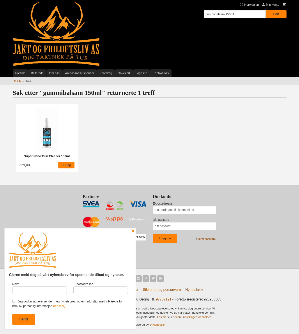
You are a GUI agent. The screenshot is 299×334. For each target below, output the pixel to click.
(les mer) (59, 306)
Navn (39, 287)
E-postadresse (163, 203)
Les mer (162, 317)
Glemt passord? (206, 238)
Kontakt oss (161, 73)
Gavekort (124, 73)
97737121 (163, 300)
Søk (276, 14)
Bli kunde (37, 73)
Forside (20, 73)
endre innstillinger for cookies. (193, 317)
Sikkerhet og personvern (162, 290)
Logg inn (141, 73)
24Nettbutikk (157, 325)
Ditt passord (161, 219)
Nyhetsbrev (194, 290)
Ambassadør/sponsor (79, 73)
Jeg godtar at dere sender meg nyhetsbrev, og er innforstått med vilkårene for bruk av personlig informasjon (67, 304)
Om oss (54, 73)
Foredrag (106, 73)
